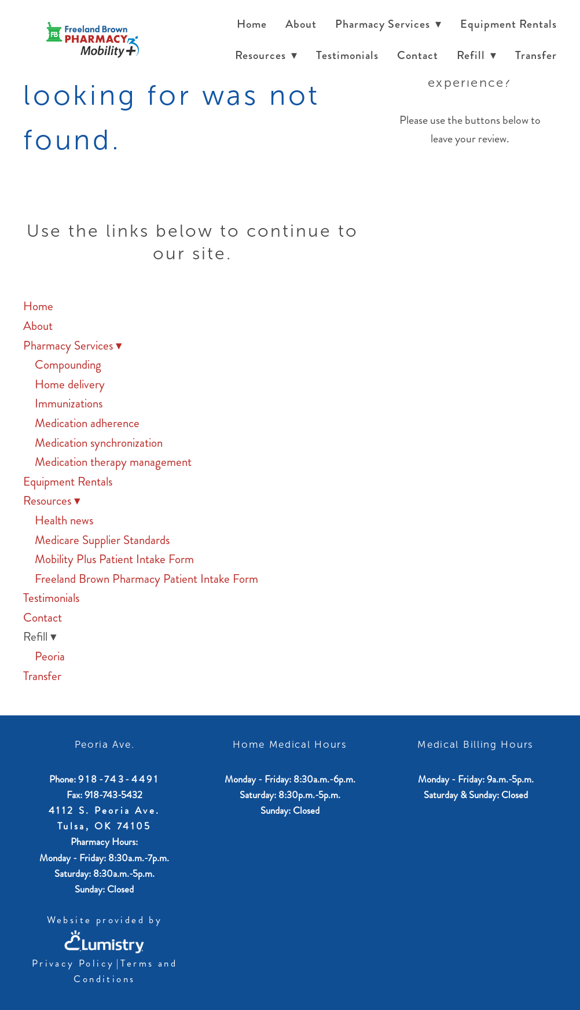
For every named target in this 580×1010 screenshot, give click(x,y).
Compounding (68, 364)
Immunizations (68, 403)
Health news (64, 520)
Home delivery (70, 384)
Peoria (50, 656)
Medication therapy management (113, 462)
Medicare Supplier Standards (102, 540)
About (301, 24)
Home (252, 24)
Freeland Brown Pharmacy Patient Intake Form (146, 578)
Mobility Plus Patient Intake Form (114, 559)
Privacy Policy (73, 963)
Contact (417, 55)
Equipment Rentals (508, 24)
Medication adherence (87, 423)
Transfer (536, 55)
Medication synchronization (99, 442)
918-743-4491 (118, 779)
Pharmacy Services (388, 24)
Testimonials (347, 55)
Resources (266, 55)
